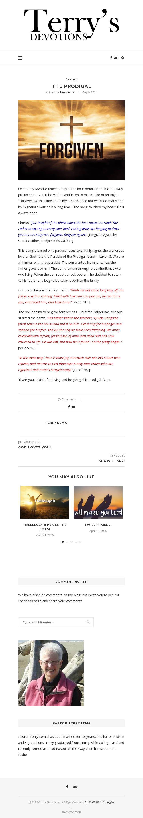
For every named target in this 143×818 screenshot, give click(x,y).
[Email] (115, 57)
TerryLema (67, 92)
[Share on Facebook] (69, 407)
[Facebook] (111, 57)
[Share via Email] (73, 407)
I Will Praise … (98, 525)
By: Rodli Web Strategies (99, 802)
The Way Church (83, 748)
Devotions (71, 79)
